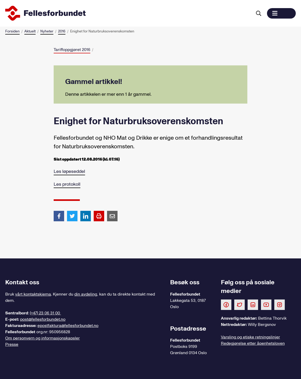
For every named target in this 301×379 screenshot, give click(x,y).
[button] (281, 13)
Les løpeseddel (69, 171)
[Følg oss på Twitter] (239, 304)
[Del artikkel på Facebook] (59, 216)
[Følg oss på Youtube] (266, 304)
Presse (11, 344)
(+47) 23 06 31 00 (45, 313)
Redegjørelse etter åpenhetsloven (253, 343)
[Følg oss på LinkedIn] (253, 304)
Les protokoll (67, 184)
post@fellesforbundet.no (42, 319)
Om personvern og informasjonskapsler (42, 338)
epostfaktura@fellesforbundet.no (67, 326)
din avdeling (85, 294)
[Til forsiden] (127, 13)
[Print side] (99, 216)
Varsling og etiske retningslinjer (250, 337)
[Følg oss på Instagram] (279, 304)
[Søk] (258, 13)
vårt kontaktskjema (33, 294)
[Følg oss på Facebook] (226, 304)
